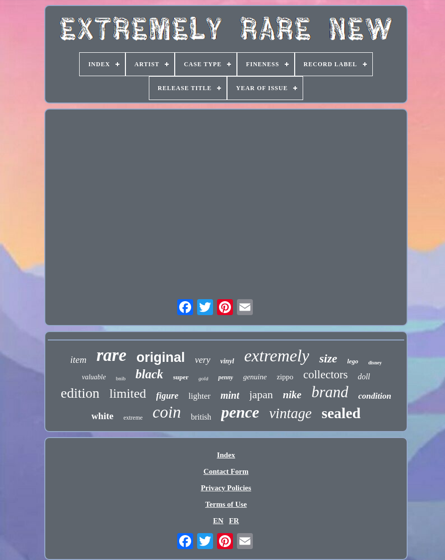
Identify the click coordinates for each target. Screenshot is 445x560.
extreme (133, 417)
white (102, 416)
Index (226, 455)
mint (230, 395)
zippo (285, 377)
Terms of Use (226, 504)
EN (218, 521)
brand (330, 392)
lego (352, 361)
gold (204, 378)
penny (225, 377)
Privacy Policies (226, 488)
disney (375, 362)
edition (80, 393)
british (201, 417)
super (181, 377)
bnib (121, 378)
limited (128, 393)
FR (234, 521)
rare (111, 355)
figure (167, 396)
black (149, 374)
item (78, 359)
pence (240, 412)
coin (167, 412)
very (203, 360)
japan (261, 394)
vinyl (227, 361)
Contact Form (226, 471)
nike (292, 395)
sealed (341, 413)
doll (364, 376)
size (328, 358)
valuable (94, 377)
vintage (290, 413)
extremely (277, 355)
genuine (254, 377)
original (160, 357)
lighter (200, 396)
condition (374, 396)
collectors (325, 374)
